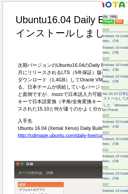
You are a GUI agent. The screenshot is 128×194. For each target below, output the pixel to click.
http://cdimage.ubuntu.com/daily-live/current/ (65, 135)
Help (113, 16)
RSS (119, 21)
